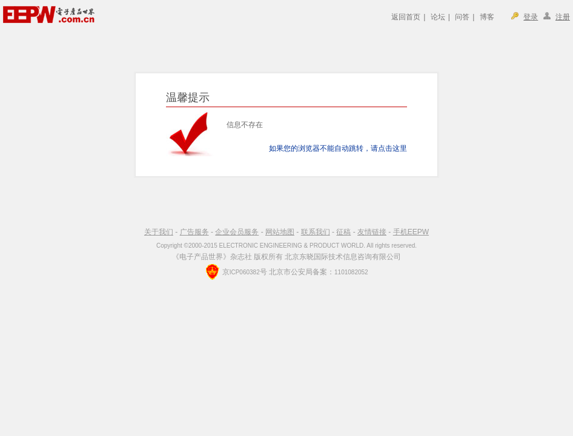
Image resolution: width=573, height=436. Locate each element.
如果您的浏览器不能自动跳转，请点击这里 (338, 148)
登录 (530, 17)
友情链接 (371, 232)
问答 (462, 17)
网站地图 (279, 232)
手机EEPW (411, 232)
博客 (487, 17)
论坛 (438, 17)
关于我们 (158, 232)
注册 (562, 17)
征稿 (343, 232)
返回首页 (405, 17)
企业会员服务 (237, 232)
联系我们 (315, 232)
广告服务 (194, 232)
